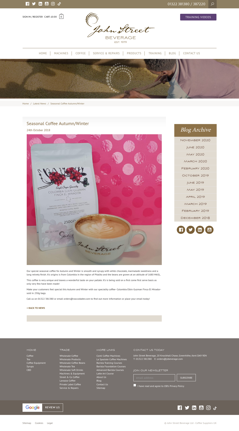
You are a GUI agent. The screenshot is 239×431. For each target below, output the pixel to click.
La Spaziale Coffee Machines (111, 359)
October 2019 (195, 175)
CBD (29, 369)
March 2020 (195, 161)
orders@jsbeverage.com (170, 358)
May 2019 (195, 190)
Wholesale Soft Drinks (71, 369)
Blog (98, 380)
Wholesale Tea (67, 366)
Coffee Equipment (36, 362)
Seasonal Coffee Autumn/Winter (67, 103)
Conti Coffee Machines (108, 355)
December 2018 (195, 218)
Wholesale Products (70, 359)
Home (26, 103)
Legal (50, 423)
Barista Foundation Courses (111, 366)
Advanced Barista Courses (110, 369)
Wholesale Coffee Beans (72, 362)
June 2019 (195, 183)
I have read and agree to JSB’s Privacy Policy (161, 386)
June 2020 (195, 147)
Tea (28, 359)
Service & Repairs (69, 387)
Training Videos (198, 17)
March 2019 (195, 204)
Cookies (39, 423)
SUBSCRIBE (186, 377)
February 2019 (195, 211)
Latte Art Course (105, 373)
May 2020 (195, 154)
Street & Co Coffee (70, 377)
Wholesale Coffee (69, 355)
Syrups (30, 366)
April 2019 (195, 197)
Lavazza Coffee (68, 380)
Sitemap (100, 387)
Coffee (30, 355)
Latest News (39, 103)
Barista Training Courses (109, 362)
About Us (101, 377)
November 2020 (195, 140)
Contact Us (102, 384)
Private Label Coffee (70, 384)
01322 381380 (179, 4)
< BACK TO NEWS (36, 307)
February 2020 (195, 168)
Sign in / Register (33, 16)
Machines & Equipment (72, 373)
